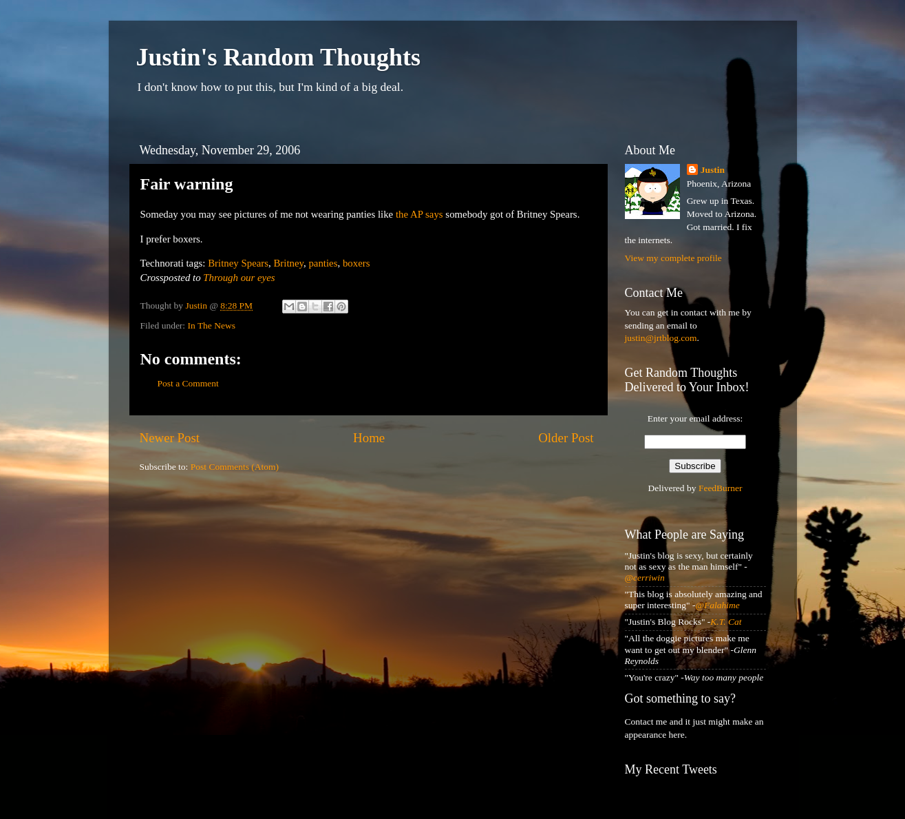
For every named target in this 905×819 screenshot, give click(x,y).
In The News (211, 325)
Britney (288, 263)
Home (369, 438)
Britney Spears (238, 263)
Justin (713, 170)
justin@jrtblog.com (661, 338)
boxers (356, 263)
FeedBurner (721, 488)
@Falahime (718, 605)
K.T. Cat (725, 621)
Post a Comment (188, 383)
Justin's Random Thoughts (278, 57)
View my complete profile (673, 258)
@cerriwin (645, 577)
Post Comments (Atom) (235, 467)
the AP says (419, 214)
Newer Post (170, 438)
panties (322, 263)
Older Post (565, 438)
